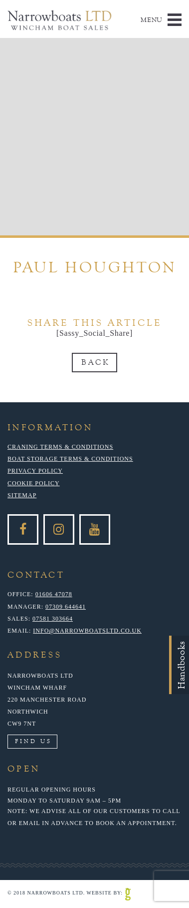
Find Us (33, 741)
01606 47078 (53, 594)
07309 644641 (65, 606)
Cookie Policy (33, 483)
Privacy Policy (35, 470)
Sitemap (21, 495)
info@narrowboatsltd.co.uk (87, 630)
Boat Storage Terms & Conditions (70, 458)
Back (95, 362)
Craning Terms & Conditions (60, 446)
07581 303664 (52, 618)
